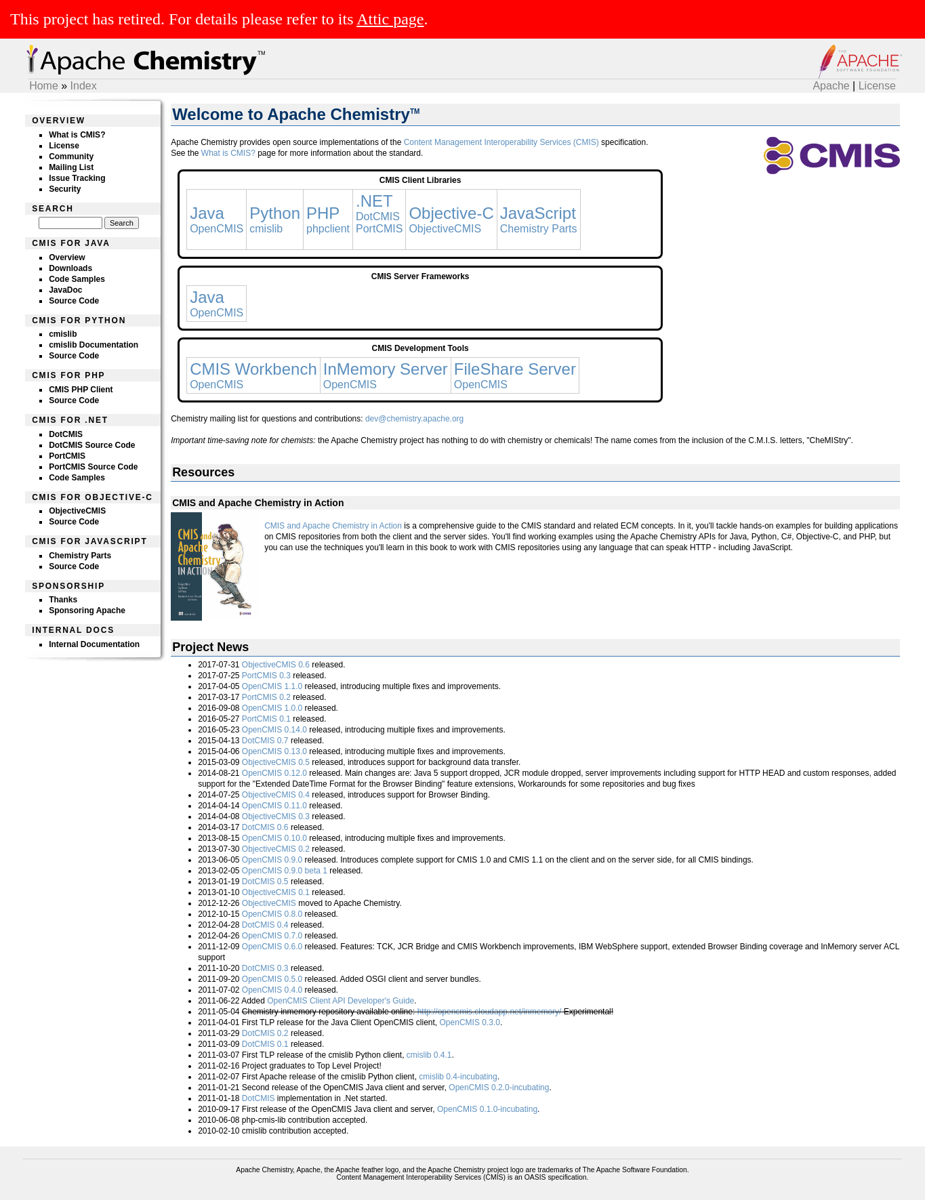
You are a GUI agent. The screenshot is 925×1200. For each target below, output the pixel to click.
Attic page (390, 19)
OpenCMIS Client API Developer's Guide (340, 1001)
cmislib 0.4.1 (429, 1055)
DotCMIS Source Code (92, 445)
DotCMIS (66, 434)
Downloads (70, 268)
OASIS (535, 1177)
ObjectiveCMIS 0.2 (276, 849)
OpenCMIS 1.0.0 (272, 708)
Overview (67, 257)
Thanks (63, 599)
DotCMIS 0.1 (265, 1044)
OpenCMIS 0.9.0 (272, 860)
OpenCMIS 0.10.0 (274, 838)
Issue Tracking (77, 178)
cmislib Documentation (93, 345)
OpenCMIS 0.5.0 (272, 979)
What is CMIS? (77, 135)
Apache (831, 85)
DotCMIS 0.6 (265, 827)
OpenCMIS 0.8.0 (272, 914)
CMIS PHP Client (80, 389)
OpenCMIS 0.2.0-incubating (499, 1087)
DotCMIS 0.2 (265, 1033)
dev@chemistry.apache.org (414, 418)
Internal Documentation (94, 644)
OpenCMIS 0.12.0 (274, 773)
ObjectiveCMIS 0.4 (276, 795)
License (877, 85)
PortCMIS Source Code (93, 467)
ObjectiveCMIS (77, 511)
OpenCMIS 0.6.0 (272, 946)
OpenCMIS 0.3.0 (470, 1022)
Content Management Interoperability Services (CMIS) (501, 142)
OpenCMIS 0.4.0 (272, 990)
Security (65, 189)
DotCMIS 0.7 (265, 740)
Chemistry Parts (80, 555)
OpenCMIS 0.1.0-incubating (487, 1109)
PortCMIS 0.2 (266, 697)
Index (83, 85)
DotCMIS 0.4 (265, 925)
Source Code (74, 301)
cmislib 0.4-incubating (458, 1076)
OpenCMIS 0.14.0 (274, 730)
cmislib (63, 334)
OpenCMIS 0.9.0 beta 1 (284, 870)
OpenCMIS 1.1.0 (272, 686)
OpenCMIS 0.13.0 (274, 751)
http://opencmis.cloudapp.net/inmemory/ (489, 1011)
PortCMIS (67, 456)
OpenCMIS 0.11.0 (274, 805)
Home (43, 85)
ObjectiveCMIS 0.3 (276, 816)
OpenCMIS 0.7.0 (272, 935)
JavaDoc (65, 290)
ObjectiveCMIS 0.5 (276, 762)
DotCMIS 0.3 (265, 968)
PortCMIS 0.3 (266, 675)
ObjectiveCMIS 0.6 (276, 664)
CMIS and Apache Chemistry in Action (333, 526)
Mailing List (71, 167)
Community (71, 156)
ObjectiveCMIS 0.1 (276, 892)
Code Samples (77, 279)
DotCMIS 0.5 (265, 881)
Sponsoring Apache (87, 610)
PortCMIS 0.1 (266, 719)
